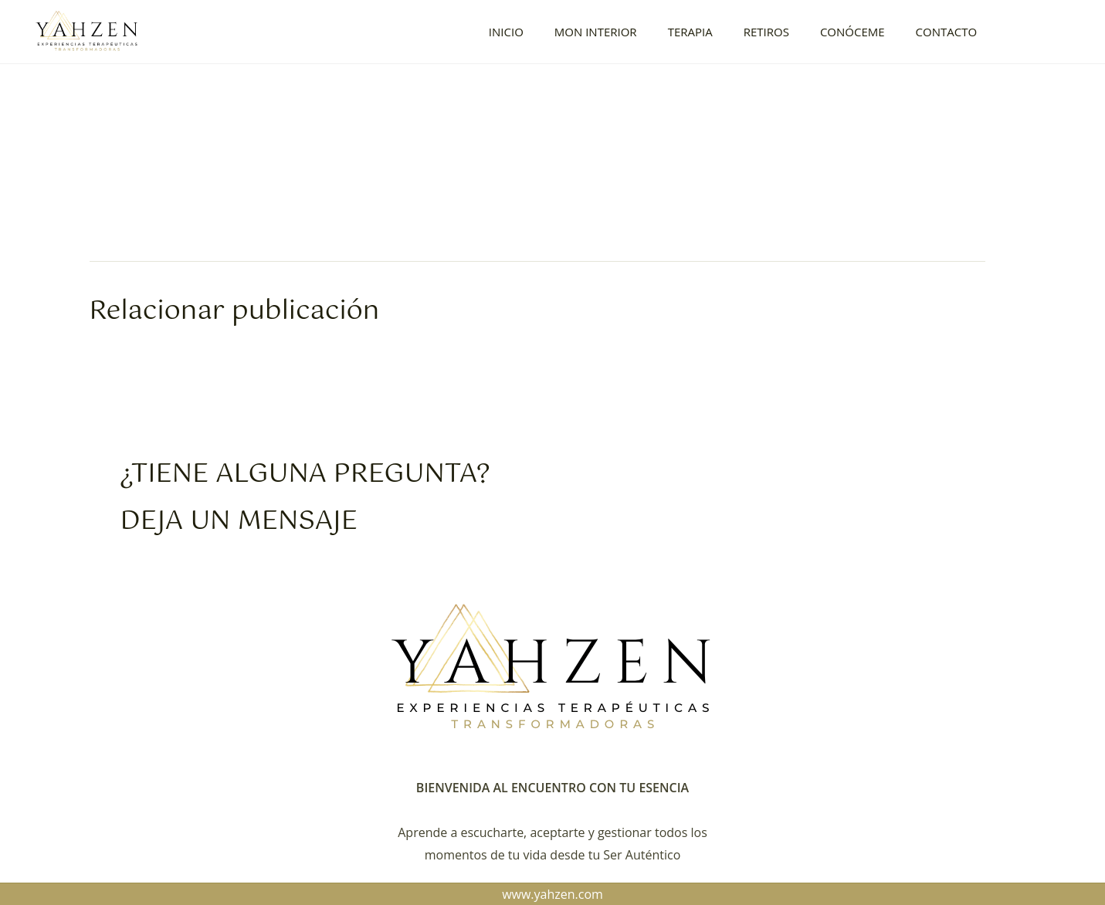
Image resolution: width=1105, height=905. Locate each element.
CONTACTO (947, 31)
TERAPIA (690, 31)
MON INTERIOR (595, 31)
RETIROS (766, 31)
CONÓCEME (852, 31)
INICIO (506, 31)
